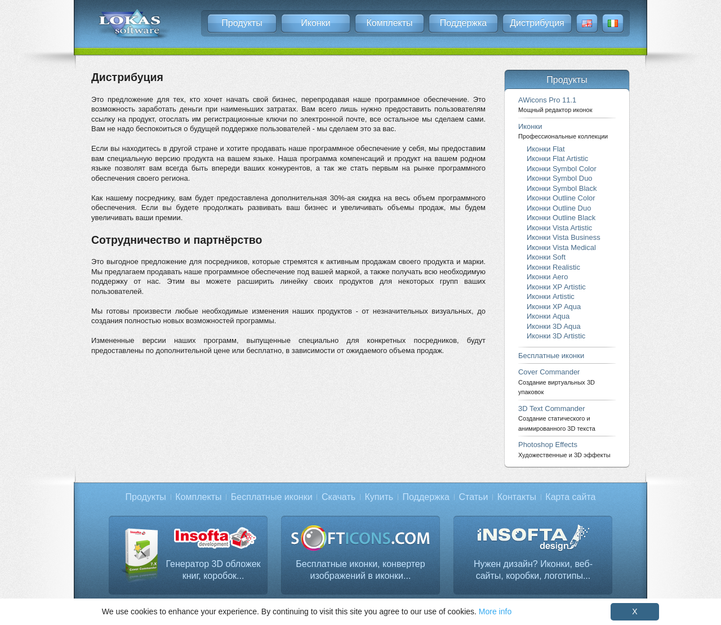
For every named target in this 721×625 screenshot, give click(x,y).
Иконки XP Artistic (556, 287)
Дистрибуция (537, 23)
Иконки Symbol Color (562, 168)
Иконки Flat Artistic (557, 158)
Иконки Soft (546, 257)
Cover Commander (556, 381)
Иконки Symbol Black (562, 188)
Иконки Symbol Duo (560, 178)
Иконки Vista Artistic (559, 228)
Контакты (516, 497)
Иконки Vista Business (563, 237)
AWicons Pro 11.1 (555, 104)
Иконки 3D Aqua (554, 326)
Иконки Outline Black (561, 217)
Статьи (473, 497)
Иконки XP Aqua (554, 306)
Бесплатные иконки (551, 355)
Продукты (241, 23)
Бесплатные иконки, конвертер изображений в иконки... (360, 570)
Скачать (338, 497)
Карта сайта (570, 497)
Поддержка (463, 23)
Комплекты (389, 23)
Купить (379, 497)
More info (495, 611)
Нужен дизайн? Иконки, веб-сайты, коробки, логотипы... (533, 570)
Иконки (315, 23)
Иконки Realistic (553, 267)
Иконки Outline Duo (559, 208)
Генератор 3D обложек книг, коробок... (213, 570)
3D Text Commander (556, 418)
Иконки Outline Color (561, 198)
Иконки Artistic (551, 296)
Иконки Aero (547, 277)
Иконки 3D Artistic (556, 336)
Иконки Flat (546, 149)
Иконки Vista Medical (561, 247)
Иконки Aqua (548, 316)
